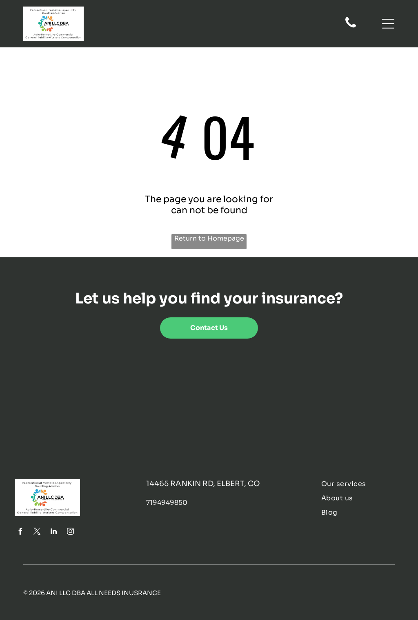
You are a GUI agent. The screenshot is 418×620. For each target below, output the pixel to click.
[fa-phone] (350, 26)
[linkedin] (53, 532)
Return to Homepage (209, 238)
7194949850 (166, 502)
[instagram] (70, 532)
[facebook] (20, 532)
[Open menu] (388, 24)
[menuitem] (362, 484)
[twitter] (36, 532)
